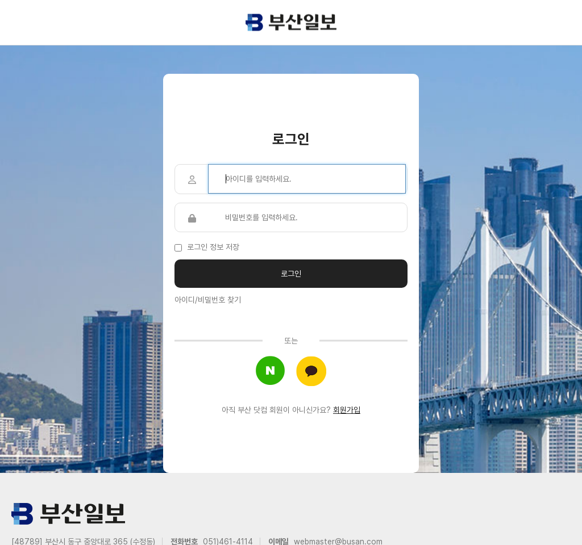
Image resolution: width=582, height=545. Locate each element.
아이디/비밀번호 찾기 (207, 299)
